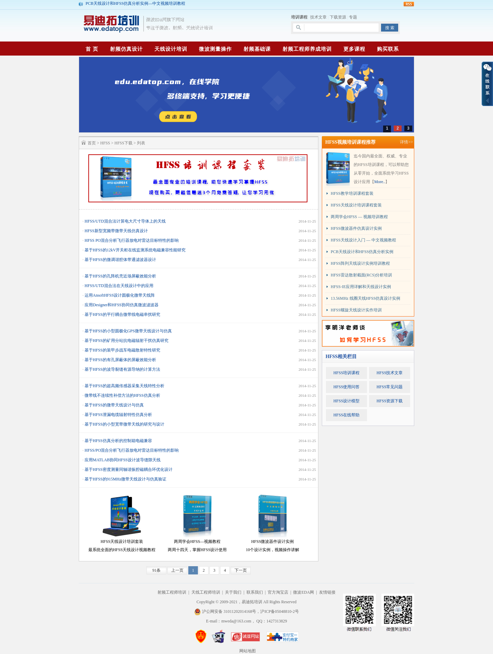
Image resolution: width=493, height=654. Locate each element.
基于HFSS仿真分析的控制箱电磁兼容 (118, 440)
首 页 (92, 49)
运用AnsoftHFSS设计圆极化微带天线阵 (120, 295)
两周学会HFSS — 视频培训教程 (359, 216)
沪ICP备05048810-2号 (279, 611)
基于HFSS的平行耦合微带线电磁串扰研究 (122, 314)
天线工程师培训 (205, 592)
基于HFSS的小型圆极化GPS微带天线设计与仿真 (128, 331)
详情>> (406, 142)
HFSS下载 (123, 143)
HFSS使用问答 (346, 386)
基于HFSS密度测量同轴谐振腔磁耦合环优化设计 (129, 469)
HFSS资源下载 (390, 401)
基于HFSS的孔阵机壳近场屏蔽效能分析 (120, 276)
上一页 (177, 570)
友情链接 (327, 592)
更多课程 (354, 49)
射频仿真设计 (126, 49)
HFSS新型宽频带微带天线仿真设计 (116, 230)
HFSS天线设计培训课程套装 (356, 205)
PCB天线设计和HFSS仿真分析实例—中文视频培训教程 (135, 3)
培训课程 (299, 17)
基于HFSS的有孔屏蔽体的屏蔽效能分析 (120, 359)
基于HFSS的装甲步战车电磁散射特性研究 (122, 350)
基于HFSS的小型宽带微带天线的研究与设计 (124, 424)
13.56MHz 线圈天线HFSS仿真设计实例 (365, 298)
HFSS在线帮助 (346, 415)
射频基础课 (257, 49)
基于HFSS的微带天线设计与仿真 (114, 405)
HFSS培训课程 (346, 372)
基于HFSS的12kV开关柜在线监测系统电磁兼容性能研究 (135, 250)
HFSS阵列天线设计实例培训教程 (360, 263)
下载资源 (338, 17)
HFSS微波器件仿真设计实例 (356, 228)
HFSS (105, 143)
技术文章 (318, 17)
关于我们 (233, 592)
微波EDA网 (303, 592)
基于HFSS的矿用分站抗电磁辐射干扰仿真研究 (126, 340)
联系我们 (254, 592)
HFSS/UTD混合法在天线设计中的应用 (119, 285)
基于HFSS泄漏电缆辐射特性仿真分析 (118, 414)
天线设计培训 (170, 49)
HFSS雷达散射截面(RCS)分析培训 (361, 275)
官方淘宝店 (278, 592)
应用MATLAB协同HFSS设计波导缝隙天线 (123, 459)
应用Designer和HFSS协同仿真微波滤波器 (122, 304)
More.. (379, 181)
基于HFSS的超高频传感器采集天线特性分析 (124, 385)
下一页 (241, 570)
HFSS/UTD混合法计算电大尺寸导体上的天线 (125, 221)
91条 (156, 570)
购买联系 (388, 49)
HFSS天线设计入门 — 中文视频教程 (363, 240)
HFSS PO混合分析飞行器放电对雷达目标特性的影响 (132, 240)
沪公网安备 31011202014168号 (225, 611)
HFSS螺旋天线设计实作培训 (356, 310)
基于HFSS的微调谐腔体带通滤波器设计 (120, 259)
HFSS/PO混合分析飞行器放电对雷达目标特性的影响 (132, 450)
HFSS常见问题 (390, 386)
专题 (353, 17)
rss (408, 4)
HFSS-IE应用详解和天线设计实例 (361, 286)
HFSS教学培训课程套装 (352, 193)
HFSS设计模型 (346, 401)
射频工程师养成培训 (307, 49)
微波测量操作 (215, 49)
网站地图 (247, 651)
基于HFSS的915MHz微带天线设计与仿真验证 (125, 479)
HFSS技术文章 (390, 372)
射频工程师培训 (171, 592)
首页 (92, 143)
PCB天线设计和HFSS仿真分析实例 (362, 251)
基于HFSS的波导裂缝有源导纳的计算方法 (122, 369)
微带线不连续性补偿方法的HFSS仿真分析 (122, 395)
